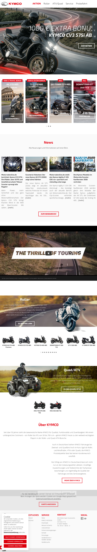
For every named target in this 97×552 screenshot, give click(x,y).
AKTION (37, 3)
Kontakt (44, 533)
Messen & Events (47, 525)
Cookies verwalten (15, 541)
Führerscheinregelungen (49, 530)
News (43, 518)
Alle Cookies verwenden (15, 537)
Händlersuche (46, 542)
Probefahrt (81, 3)
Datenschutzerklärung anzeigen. (48, 499)
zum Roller (60, 113)
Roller (47, 3)
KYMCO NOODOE (47, 520)
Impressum (29, 518)
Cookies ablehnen (15, 546)
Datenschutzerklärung (11, 532)
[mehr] (10, 207)
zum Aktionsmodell (12, 117)
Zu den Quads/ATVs (72, 389)
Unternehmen (46, 528)
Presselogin (45, 535)
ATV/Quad (58, 3)
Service (69, 3)
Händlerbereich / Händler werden (47, 539)
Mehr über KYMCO (72, 480)
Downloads (45, 523)
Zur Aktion (86, 46)
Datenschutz (29, 520)
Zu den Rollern (25, 323)
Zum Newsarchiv (48, 214)
